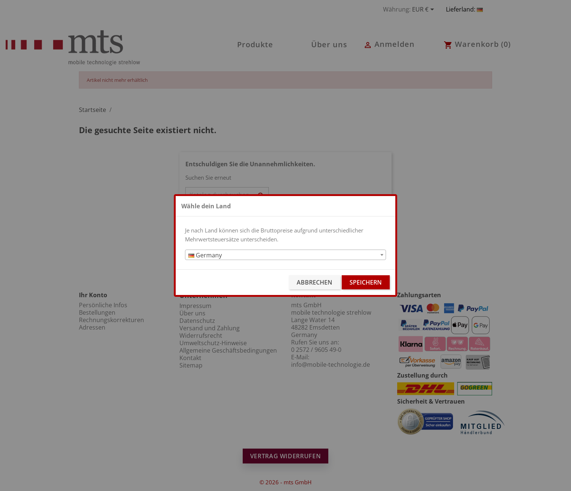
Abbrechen (314, 282)
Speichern (366, 282)
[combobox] (285, 255)
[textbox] (285, 255)
